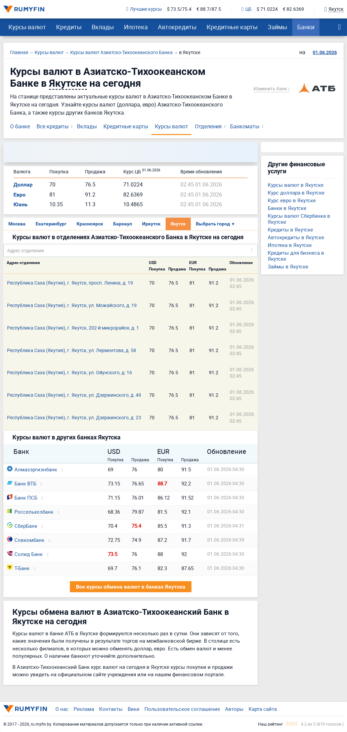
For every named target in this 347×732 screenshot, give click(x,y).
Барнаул (122, 223)
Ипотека (136, 27)
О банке (20, 126)
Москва (17, 223)
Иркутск (151, 223)
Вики (133, 709)
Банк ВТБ (21, 483)
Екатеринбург (51, 223)
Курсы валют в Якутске (295, 185)
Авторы (234, 709)
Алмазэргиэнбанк (32, 469)
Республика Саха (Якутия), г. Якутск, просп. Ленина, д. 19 (70, 282)
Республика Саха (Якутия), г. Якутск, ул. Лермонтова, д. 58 (71, 350)
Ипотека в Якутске (290, 245)
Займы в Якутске (288, 266)
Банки (305, 27)
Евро (19, 194)
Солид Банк (25, 554)
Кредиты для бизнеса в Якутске (296, 256)
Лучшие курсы (144, 9)
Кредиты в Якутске (290, 229)
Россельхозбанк (30, 511)
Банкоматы (244, 126)
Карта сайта (263, 709)
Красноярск (90, 223)
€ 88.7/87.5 (209, 9)
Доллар (23, 184)
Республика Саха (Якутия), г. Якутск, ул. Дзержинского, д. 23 (74, 417)
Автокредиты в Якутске (296, 237)
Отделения (208, 126)
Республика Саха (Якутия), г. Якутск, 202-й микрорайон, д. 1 (73, 328)
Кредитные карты (232, 27)
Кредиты (69, 27)
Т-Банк (18, 568)
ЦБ (247, 9)
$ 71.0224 (267, 9)
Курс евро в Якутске (292, 200)
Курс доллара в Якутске (296, 192)
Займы (277, 27)
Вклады (103, 27)
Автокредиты (177, 27)
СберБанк (22, 525)
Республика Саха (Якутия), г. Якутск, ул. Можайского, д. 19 (72, 305)
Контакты (111, 709)
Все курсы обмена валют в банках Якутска (130, 587)
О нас (62, 709)
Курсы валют (27, 27)
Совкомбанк (25, 539)
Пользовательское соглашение (182, 709)
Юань (20, 204)
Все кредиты (53, 126)
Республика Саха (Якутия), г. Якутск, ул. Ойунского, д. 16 (69, 372)
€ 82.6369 (293, 9)
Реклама (84, 709)
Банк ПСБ (22, 497)
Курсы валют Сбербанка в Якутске (299, 219)
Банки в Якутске (287, 208)
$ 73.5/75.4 (179, 9)
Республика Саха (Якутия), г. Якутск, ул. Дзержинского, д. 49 (74, 395)
